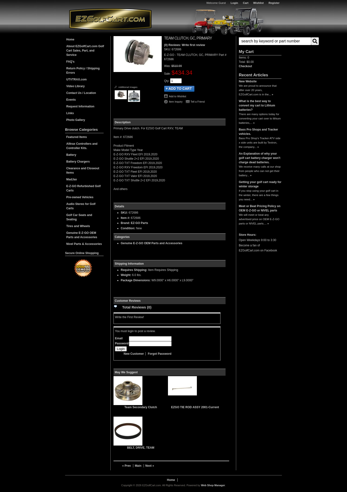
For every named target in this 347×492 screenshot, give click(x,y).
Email (119, 338)
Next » (149, 465)
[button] (260, 41)
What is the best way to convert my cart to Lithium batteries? (257, 105)
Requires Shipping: (134, 270)
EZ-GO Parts (139, 223)
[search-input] (275, 41)
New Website (248, 81)
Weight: (126, 275)
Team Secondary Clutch (140, 407)
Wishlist (258, 2)
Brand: (125, 223)
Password (122, 343)
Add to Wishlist (177, 96)
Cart (245, 2)
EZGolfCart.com (110, 19)
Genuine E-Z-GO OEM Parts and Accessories (151, 243)
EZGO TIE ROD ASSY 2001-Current (195, 407)
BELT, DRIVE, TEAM (140, 447)
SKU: (168, 49)
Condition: (128, 228)
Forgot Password (159, 353)
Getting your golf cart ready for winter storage (260, 184)
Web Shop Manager (213, 485)
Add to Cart (179, 89)
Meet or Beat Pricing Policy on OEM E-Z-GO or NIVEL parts (259, 208)
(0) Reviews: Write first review (184, 45)
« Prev (126, 465)
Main (138, 465)
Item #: (126, 218)
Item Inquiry (175, 101)
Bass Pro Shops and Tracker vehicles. (258, 132)
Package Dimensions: (136, 280)
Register (274, 2)
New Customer (134, 353)
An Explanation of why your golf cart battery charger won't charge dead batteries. (259, 158)
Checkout (245, 66)
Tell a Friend (198, 101)
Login (234, 2)
